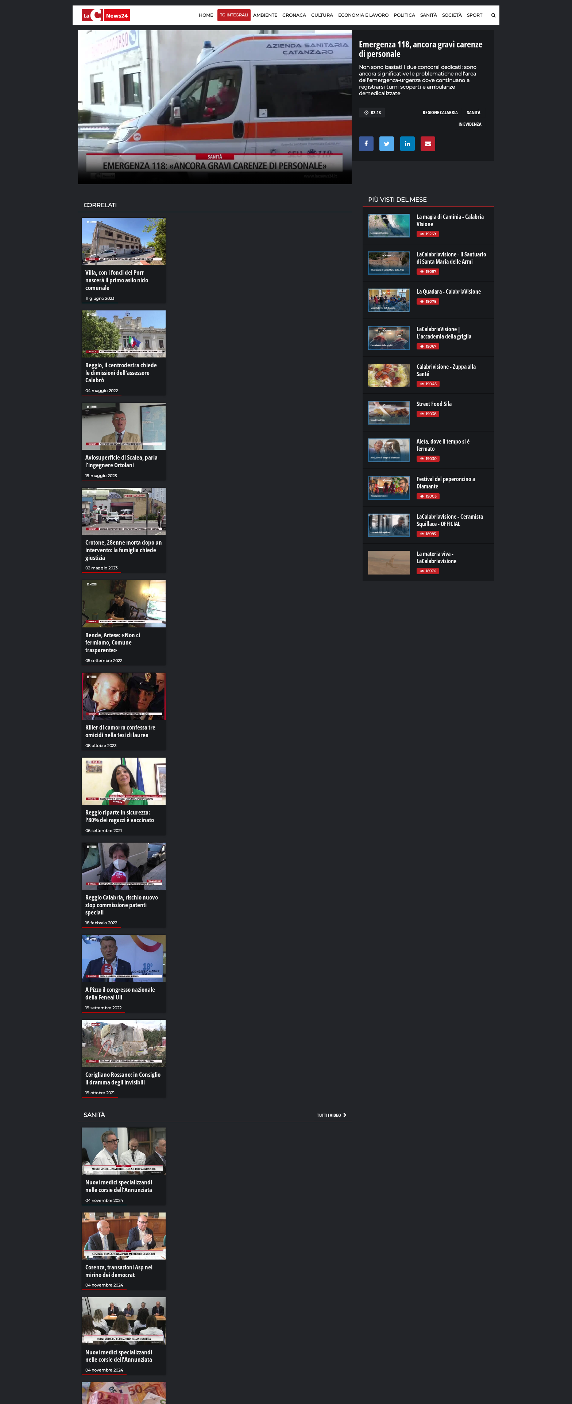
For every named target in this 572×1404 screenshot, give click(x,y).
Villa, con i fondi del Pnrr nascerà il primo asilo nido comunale (122, 276)
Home (206, 15)
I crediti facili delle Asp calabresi (121, 1395)
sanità (473, 112)
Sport (474, 15)
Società (452, 15)
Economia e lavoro (363, 15)
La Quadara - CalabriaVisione (449, 291)
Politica (404, 15)
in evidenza (470, 124)
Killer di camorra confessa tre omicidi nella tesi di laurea (118, 703)
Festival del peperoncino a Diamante (446, 482)
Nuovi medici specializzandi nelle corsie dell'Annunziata (122, 1146)
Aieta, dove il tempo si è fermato (443, 445)
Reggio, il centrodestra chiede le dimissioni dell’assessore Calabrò (122, 360)
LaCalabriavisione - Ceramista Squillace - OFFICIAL (450, 520)
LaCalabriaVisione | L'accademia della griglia (444, 332)
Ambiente (265, 15)
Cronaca (294, 15)
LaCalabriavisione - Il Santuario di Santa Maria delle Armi (451, 258)
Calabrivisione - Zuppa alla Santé (446, 370)
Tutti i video (332, 1075)
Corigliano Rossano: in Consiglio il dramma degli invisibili (123, 1040)
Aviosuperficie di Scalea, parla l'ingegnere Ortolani (118, 444)
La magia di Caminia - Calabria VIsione (450, 220)
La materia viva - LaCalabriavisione (436, 557)
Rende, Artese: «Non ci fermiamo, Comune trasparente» (123, 619)
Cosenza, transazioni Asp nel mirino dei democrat (116, 1230)
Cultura (322, 15)
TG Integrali (234, 15)
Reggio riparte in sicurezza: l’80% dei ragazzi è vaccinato (122, 788)
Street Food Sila (434, 404)
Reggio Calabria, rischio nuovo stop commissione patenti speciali (123, 871)
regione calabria (440, 112)
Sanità (428, 15)
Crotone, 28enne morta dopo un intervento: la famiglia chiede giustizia (121, 532)
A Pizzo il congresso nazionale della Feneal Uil (118, 955)
